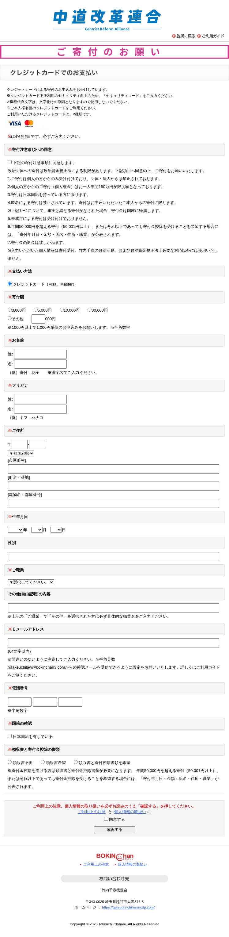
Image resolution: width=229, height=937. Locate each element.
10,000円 (70, 310)
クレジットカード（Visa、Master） (42, 284)
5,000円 (43, 310)
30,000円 (98, 310)
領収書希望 (53, 762)
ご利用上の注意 (92, 811)
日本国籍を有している (30, 736)
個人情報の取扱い (130, 811)
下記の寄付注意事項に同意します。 (42, 162)
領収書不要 (20, 762)
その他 (16, 319)
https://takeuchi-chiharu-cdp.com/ (128, 907)
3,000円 (17, 310)
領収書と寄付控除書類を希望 (102, 762)
